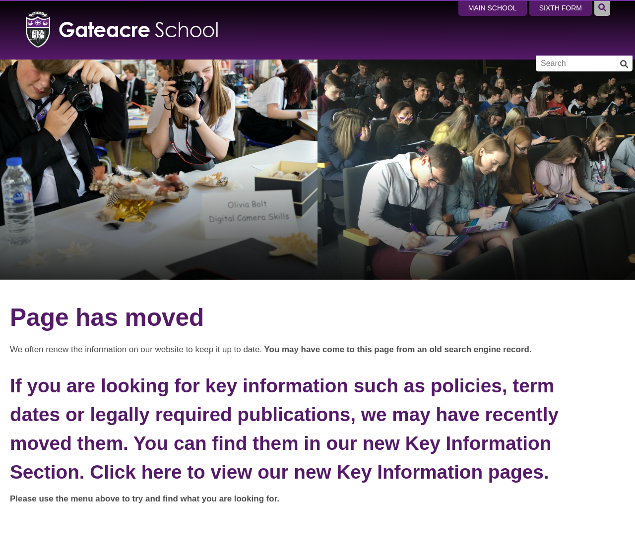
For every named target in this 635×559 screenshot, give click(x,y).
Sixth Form (560, 8)
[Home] (122, 29)
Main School (492, 8)
